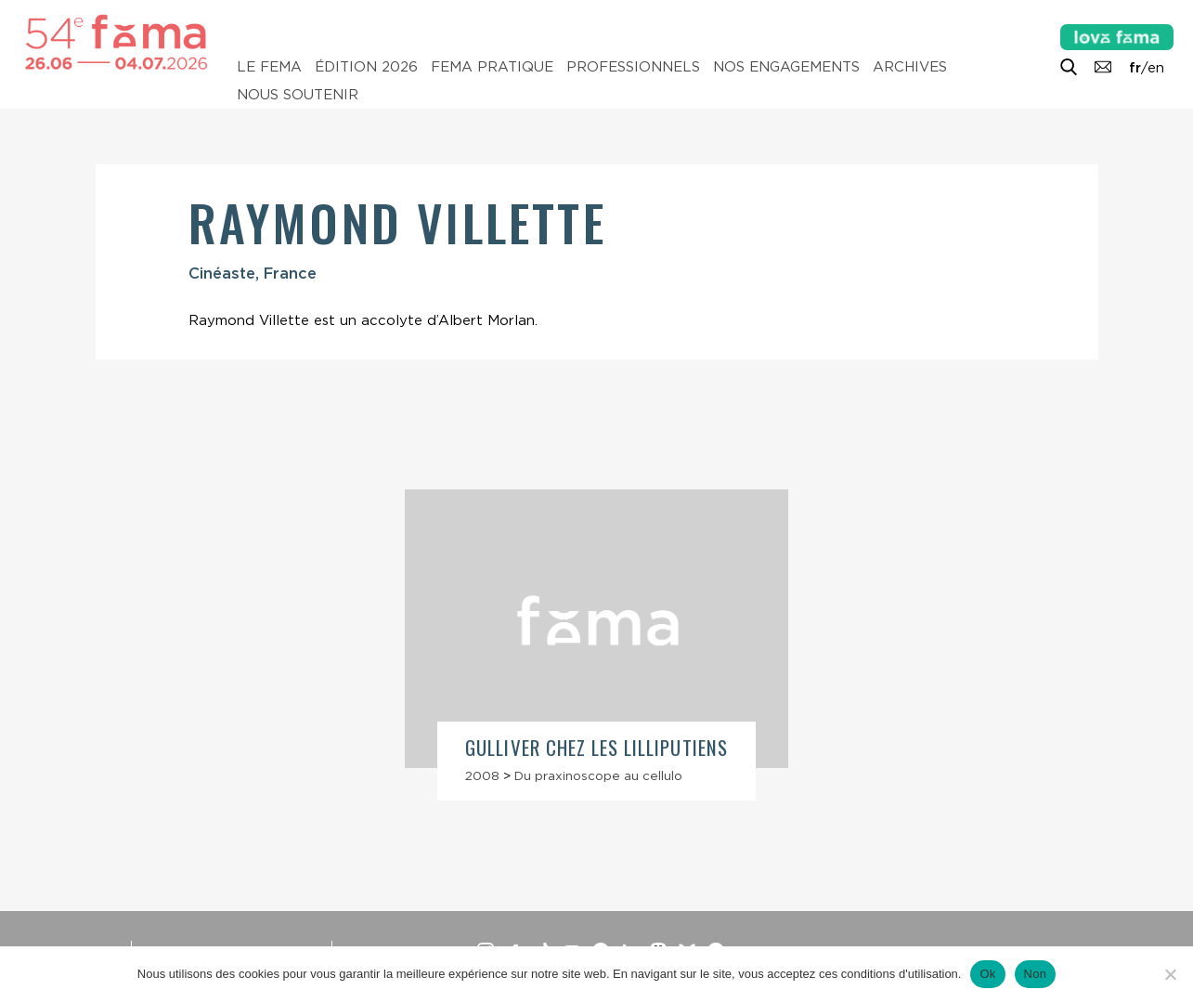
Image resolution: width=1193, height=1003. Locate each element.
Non (1035, 974)
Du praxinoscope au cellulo (598, 775)
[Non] (1170, 974)
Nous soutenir (297, 94)
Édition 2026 (366, 67)
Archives (910, 67)
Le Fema (269, 67)
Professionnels (633, 67)
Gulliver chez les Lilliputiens (596, 747)
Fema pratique (492, 67)
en (1156, 67)
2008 (482, 775)
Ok (987, 974)
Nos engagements (786, 67)
